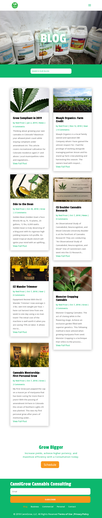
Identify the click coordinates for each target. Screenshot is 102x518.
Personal (61, 506)
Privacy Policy (81, 514)
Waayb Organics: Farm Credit (69, 119)
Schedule (50, 465)
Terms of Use (65, 514)
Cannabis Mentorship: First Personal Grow (26, 374)
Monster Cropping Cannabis (67, 298)
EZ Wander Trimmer (25, 286)
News (41, 123)
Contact (72, 506)
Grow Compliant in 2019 (27, 118)
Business (35, 506)
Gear (41, 291)
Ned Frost (20, 123)
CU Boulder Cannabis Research (68, 209)
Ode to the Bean (23, 204)
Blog (25, 506)
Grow (42, 209)
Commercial (47, 506)
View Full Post (20, 163)
